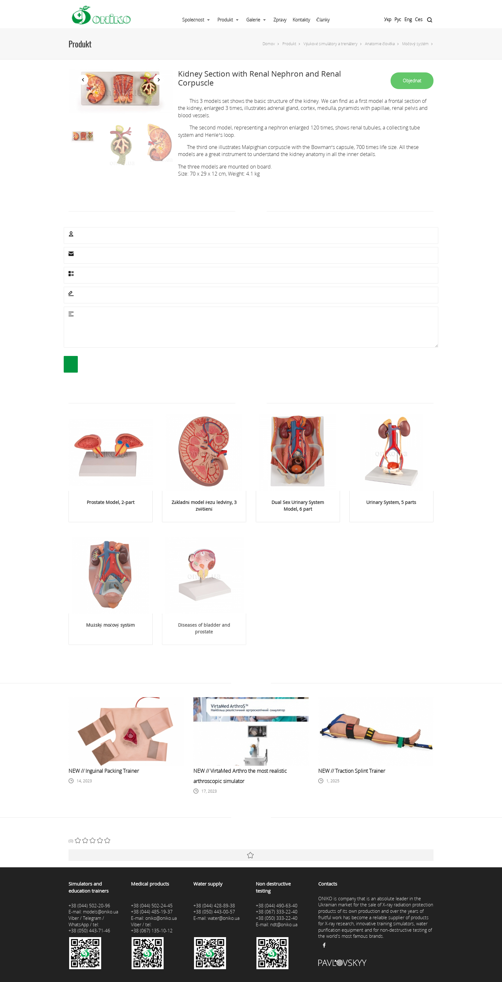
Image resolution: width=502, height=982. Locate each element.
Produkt (225, 20)
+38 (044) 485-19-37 (152, 912)
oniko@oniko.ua (161, 918)
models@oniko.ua (100, 912)
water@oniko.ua (223, 918)
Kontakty (301, 20)
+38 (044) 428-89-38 (214, 906)
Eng (408, 19)
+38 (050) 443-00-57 (214, 912)
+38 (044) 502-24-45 (152, 906)
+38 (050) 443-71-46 (89, 931)
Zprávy (279, 20)
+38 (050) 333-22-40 (276, 918)
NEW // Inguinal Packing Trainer (104, 770)
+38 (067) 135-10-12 (152, 931)
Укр (387, 19)
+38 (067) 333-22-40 (276, 912)
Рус (397, 19)
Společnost (193, 20)
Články (322, 20)
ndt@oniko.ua (283, 924)
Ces (419, 19)
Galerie (253, 20)
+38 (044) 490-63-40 (276, 906)
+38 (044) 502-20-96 (89, 906)
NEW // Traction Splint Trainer (351, 770)
